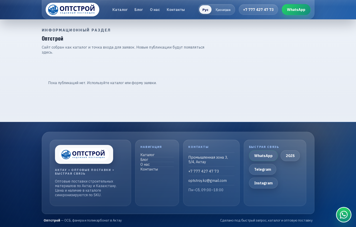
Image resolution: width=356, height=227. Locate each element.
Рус (205, 10)
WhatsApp (296, 9)
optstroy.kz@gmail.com (207, 180)
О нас (155, 9)
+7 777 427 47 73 (258, 9)
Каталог (120, 9)
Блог (138, 9)
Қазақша (223, 10)
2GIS (290, 155)
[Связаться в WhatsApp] (343, 214)
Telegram (262, 169)
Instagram (263, 183)
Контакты (176, 9)
